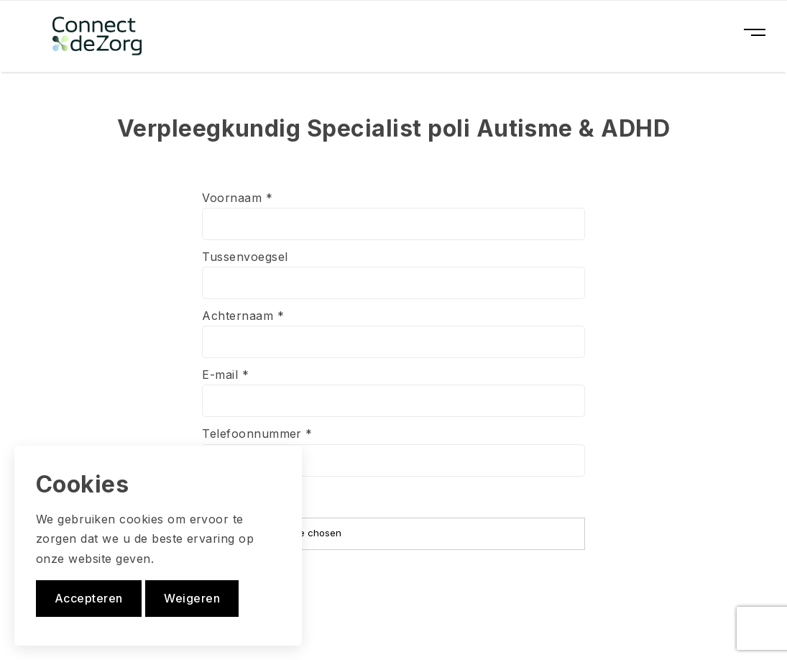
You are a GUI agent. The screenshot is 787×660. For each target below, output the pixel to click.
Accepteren (89, 598)
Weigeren (192, 598)
